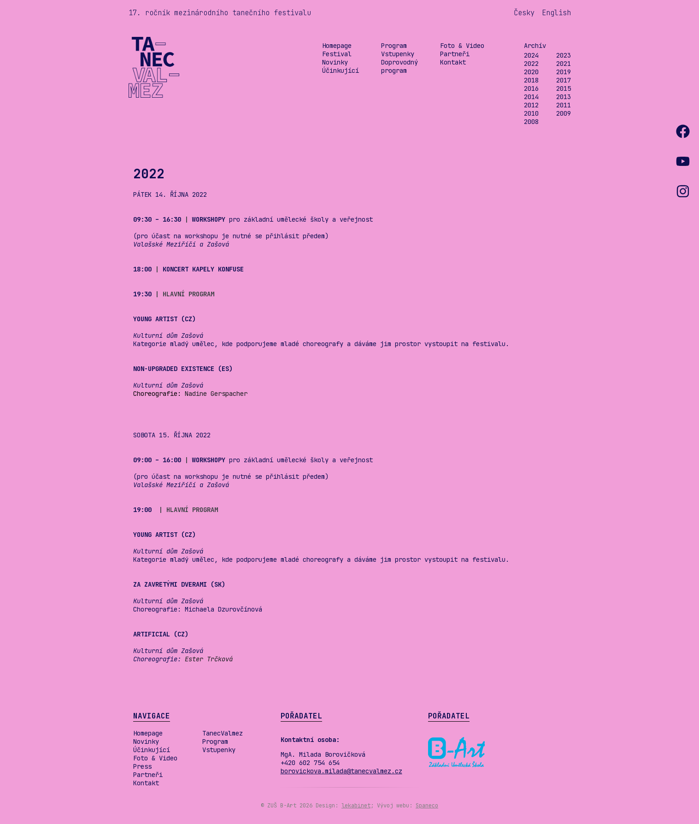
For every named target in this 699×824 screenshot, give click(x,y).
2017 (563, 80)
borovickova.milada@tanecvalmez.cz (341, 771)
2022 (531, 63)
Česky (524, 13)
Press (142, 766)
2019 (563, 72)
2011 (563, 105)
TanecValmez (222, 733)
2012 (531, 105)
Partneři (455, 54)
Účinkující (340, 70)
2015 (563, 88)
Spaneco (427, 805)
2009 (563, 113)
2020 (531, 72)
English (556, 13)
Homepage (337, 45)
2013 (563, 97)
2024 (531, 55)
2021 (563, 63)
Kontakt (453, 62)
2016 (531, 88)
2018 (531, 80)
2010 (531, 113)
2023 (563, 55)
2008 (531, 122)
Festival (337, 54)
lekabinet (355, 805)
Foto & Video (462, 45)
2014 (531, 97)
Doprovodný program (399, 66)
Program (394, 45)
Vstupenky (397, 54)
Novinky (335, 62)
